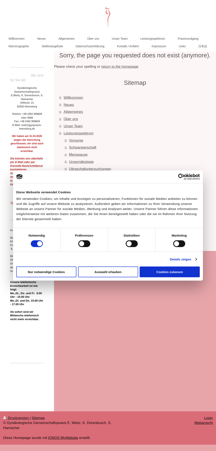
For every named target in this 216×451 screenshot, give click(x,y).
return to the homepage (119, 67)
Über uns (71, 119)
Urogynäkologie (81, 162)
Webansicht (203, 423)
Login (208, 418)
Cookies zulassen (170, 272)
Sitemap (38, 418)
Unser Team (73, 126)
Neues (69, 105)
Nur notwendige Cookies (46, 272)
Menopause (78, 155)
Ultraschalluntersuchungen (90, 169)
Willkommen (73, 98)
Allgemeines (73, 112)
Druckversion (16, 418)
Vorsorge (76, 140)
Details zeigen (180, 259)
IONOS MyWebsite (63, 438)
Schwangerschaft (82, 147)
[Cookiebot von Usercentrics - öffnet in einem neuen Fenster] (181, 176)
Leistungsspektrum (79, 133)
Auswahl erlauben (108, 272)
